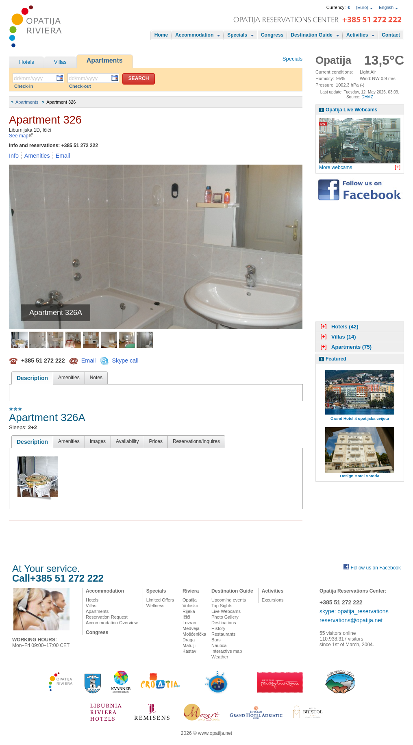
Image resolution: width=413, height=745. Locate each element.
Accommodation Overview (112, 622)
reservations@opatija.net (351, 620)
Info (14, 155)
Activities (357, 35)
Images (98, 441)
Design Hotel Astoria (360, 475)
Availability (127, 441)
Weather (219, 656)
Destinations (223, 622)
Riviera (191, 591)
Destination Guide (312, 35)
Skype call (125, 360)
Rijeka (189, 611)
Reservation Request (107, 617)
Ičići (186, 617)
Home (161, 35)
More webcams (335, 167)
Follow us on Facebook (376, 568)
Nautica (218, 645)
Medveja (191, 628)
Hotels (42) (338, 327)
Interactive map (226, 651)
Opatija (190, 599)
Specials (237, 35)
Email (63, 155)
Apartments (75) (345, 347)
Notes (96, 377)
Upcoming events (228, 599)
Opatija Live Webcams (351, 110)
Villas (60, 62)
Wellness (155, 605)
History (218, 628)
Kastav (189, 651)
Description (32, 378)
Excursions (273, 599)
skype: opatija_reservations (354, 611)
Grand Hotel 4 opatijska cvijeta (359, 418)
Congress (272, 35)
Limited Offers (160, 599)
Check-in (23, 86)
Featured (336, 359)
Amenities (37, 155)
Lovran (189, 622)
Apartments (105, 60)
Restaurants (223, 634)
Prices (156, 441)
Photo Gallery (225, 617)
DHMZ (367, 97)
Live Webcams (226, 611)
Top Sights (221, 605)
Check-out (80, 86)
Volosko (190, 605)
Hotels (26, 62)
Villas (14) (337, 337)
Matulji (189, 645)
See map (21, 136)
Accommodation (194, 35)
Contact (391, 35)
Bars (216, 639)
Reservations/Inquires (196, 441)
